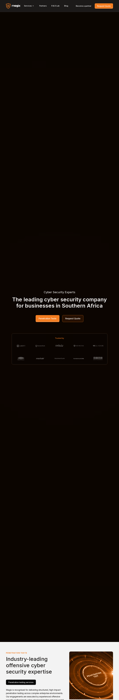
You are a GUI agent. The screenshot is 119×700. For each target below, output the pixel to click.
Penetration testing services (20, 682)
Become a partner (83, 6)
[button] (29, 6)
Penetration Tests (47, 318)
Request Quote (104, 6)
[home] (13, 6)
